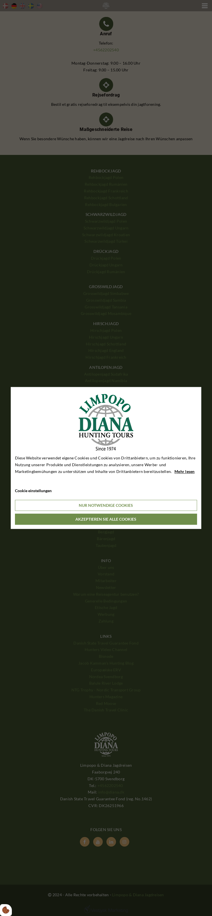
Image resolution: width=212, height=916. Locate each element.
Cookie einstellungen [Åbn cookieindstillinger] (33, 490)
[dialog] (106, 458)
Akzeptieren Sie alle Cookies (105, 519)
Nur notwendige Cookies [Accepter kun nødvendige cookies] (106, 505)
